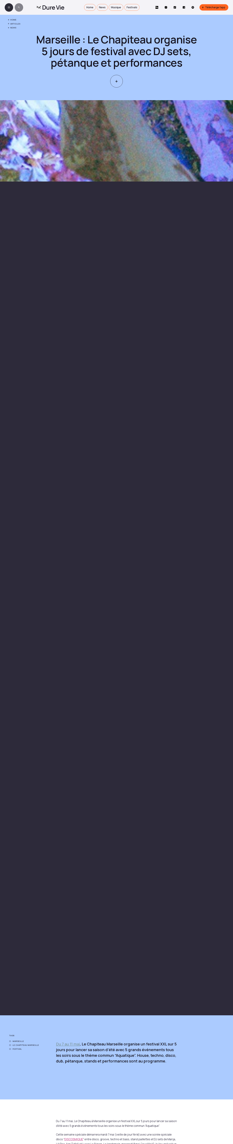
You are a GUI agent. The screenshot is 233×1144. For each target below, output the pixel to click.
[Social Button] (156, 7)
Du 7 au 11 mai (68, 1044)
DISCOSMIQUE (73, 1139)
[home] (50, 7)
